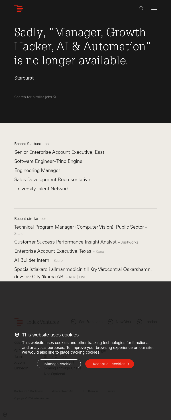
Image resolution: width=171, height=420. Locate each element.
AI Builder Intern (32, 260)
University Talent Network (41, 189)
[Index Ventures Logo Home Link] (18, 8)
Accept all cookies (109, 364)
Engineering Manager (37, 170)
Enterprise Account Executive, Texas (53, 251)
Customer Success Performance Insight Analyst (66, 242)
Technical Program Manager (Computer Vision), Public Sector (79, 227)
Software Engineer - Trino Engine (48, 161)
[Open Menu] (154, 8)
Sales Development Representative (52, 179)
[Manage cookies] (59, 363)
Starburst (24, 78)
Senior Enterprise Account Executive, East (59, 152)
